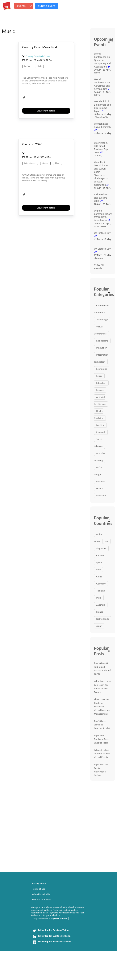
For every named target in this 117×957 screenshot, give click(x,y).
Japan (99, 625)
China (99, 576)
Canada (100, 555)
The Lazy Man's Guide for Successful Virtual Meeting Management (102, 706)
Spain (99, 562)
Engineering (102, 340)
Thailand (100, 590)
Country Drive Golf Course (38, 56)
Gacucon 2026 (32, 144)
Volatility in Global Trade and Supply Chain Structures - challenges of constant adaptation (101, 173)
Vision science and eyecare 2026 (101, 198)
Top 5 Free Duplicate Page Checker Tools (101, 739)
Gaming (45, 163)
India (98, 597)
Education (101, 382)
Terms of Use (38, 888)
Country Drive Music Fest (39, 47)
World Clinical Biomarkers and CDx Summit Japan (102, 106)
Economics (101, 368)
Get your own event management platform (50, 918)
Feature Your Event (41, 899)
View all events (99, 266)
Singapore (101, 548)
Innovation (101, 347)
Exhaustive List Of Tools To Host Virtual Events (102, 753)
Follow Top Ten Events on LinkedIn (51, 936)
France (99, 611)
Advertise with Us (41, 894)
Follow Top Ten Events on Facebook (51, 942)
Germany (101, 583)
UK (106, 541)
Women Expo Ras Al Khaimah (102, 125)
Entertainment (30, 163)
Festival (27, 66)
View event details (46, 110)
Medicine (101, 495)
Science (100, 390)
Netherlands (102, 618)
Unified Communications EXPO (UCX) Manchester (103, 215)
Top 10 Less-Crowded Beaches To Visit (102, 725)
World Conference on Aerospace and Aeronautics (102, 84)
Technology (102, 319)
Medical (100, 425)
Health (99, 488)
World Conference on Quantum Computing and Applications (102, 60)
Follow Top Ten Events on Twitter (50, 931)
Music (39, 66)
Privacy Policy (39, 883)
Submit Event (46, 6)
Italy (98, 569)
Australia (100, 604)
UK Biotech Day (102, 233)
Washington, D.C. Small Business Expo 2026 (101, 147)
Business (100, 481)
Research (101, 432)
